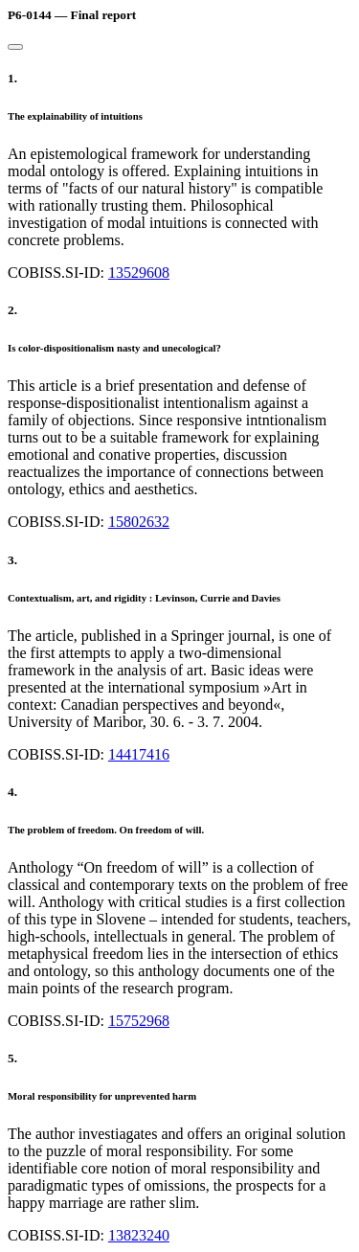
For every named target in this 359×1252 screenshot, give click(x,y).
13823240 (138, 1235)
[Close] (15, 47)
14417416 (138, 754)
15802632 (138, 521)
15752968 (138, 1021)
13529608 (138, 272)
